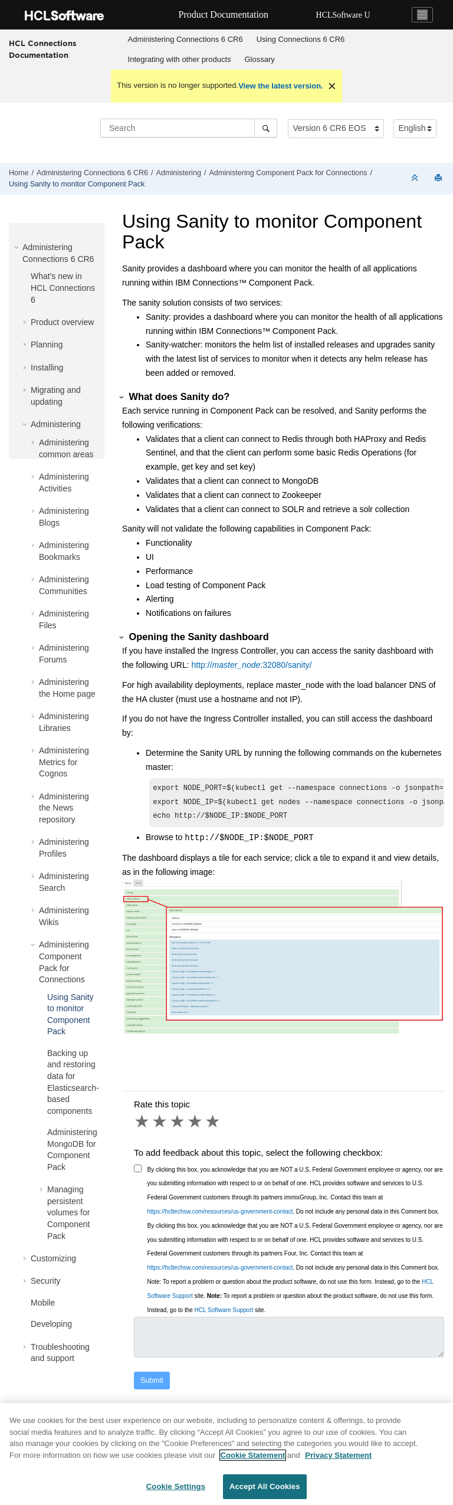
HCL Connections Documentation (43, 49)
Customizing (53, 1258)
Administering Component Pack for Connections (288, 173)
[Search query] (188, 128)
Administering (178, 173)
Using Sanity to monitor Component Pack (77, 184)
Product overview (62, 322)
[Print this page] (439, 178)
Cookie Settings (175, 1491)
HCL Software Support (224, 1313)
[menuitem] (185, 39)
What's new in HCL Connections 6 (63, 287)
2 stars (160, 1125)
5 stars (213, 1125)
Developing (51, 1324)
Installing (47, 367)
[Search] (265, 128)
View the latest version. (280, 85)
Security (46, 1281)
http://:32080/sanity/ (252, 665)
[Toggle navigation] (422, 14)
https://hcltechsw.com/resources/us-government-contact (220, 1215)
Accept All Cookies (264, 1491)
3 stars (178, 1125)
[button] (17, 247)
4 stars (196, 1125)
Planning (47, 344)
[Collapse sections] (416, 178)
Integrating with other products (179, 59)
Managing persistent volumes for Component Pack (68, 1212)
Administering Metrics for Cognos (64, 762)
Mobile (43, 1302)
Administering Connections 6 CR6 (185, 39)
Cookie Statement (253, 1459)
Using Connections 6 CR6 (301, 39)
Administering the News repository (64, 808)
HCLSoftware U (343, 15)
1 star (143, 1125)
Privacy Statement (338, 1459)
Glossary (260, 59)
